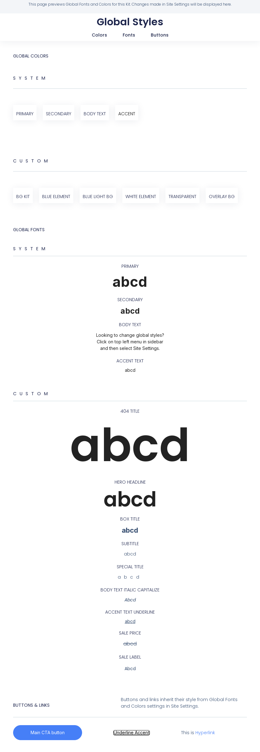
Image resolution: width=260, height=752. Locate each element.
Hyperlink (205, 733)
